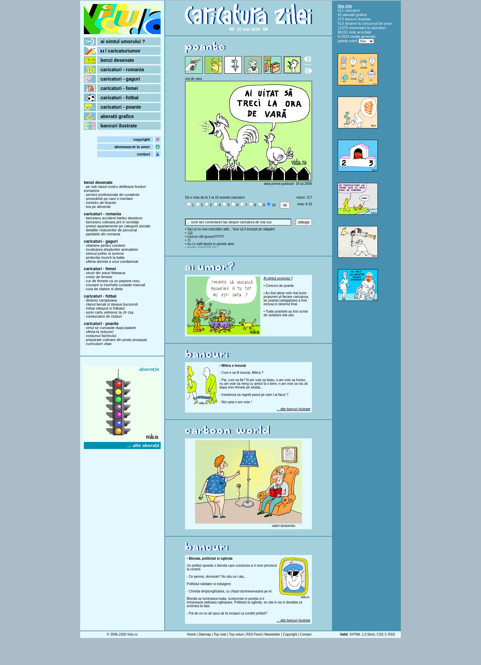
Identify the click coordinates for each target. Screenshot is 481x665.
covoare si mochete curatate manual (115, 285)
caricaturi (352, 10)
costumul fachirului (101, 336)
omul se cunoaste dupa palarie (111, 328)
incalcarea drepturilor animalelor (112, 249)
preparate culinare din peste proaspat (116, 340)
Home (191, 634)
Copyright (290, 634)
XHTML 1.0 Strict (362, 634)
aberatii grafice (117, 116)
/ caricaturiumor (121, 50)
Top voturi (236, 634)
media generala (362, 36)
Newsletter (272, 634)
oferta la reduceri (100, 332)
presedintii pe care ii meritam (109, 199)
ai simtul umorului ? (123, 41)
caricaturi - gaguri (120, 79)
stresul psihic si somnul (105, 253)
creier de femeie (99, 277)
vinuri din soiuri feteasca (105, 273)
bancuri (351, 19)
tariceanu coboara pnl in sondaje (112, 222)
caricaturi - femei (119, 88)
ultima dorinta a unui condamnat (112, 261)
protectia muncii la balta (105, 257)
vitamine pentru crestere (105, 245)
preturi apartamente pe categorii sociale (118, 226)
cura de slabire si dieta (104, 289)
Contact (305, 634)
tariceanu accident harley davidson (114, 218)
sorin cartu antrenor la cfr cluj (109, 312)
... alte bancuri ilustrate (293, 409)
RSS (391, 634)
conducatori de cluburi (104, 316)
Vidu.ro (132, 634)
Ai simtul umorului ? (278, 278)
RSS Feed (254, 634)
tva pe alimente (98, 207)
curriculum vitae (99, 344)
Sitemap (205, 634)
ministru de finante (101, 203)
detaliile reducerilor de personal (111, 230)
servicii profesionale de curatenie (112, 195)
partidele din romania (103, 234)
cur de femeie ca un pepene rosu (113, 281)
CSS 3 (381, 634)
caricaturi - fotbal (120, 97)
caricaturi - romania (122, 69)
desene (351, 23)
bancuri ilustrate (119, 125)
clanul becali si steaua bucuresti (112, 304)
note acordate (360, 32)
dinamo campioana (101, 300)
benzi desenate (117, 60)
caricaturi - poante (121, 107)
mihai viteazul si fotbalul (105, 308)
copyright (141, 139)
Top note (219, 634)
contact (143, 154)
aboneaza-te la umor (132, 147)
